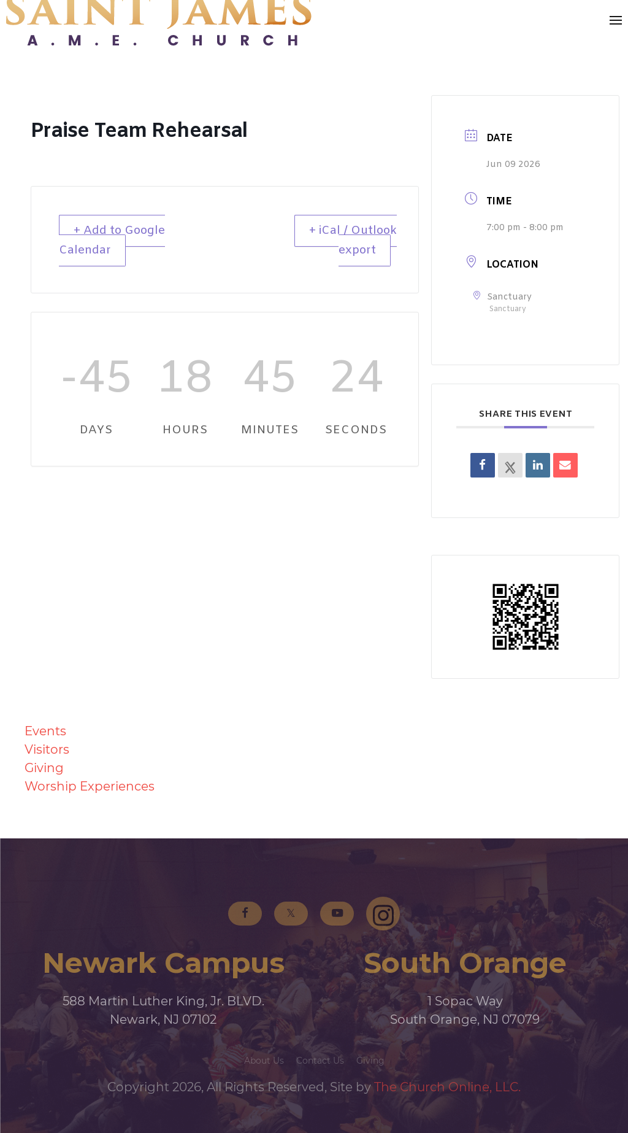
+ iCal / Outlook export (353, 240)
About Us (264, 1060)
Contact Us (320, 1060)
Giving (44, 767)
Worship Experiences (90, 786)
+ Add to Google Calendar (113, 240)
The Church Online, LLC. (447, 1087)
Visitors (47, 749)
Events (45, 731)
